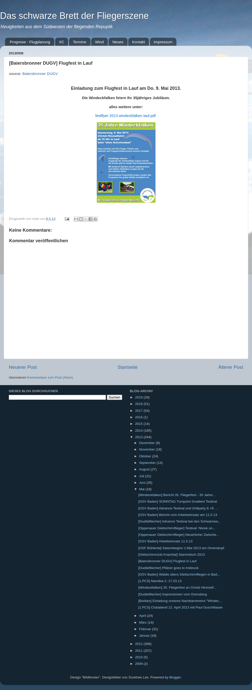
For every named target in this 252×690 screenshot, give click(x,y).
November (147, 449)
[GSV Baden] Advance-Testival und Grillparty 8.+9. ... (178, 508)
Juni (142, 482)
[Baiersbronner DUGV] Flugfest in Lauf (167, 561)
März (143, 622)
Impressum (163, 42)
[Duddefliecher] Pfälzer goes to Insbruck (168, 568)
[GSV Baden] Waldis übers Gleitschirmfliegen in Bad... (179, 574)
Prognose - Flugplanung (30, 42)
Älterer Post (230, 367)
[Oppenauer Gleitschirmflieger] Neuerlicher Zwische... (178, 535)
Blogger (175, 677)
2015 (139, 424)
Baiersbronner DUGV (40, 74)
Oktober (145, 456)
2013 (139, 437)
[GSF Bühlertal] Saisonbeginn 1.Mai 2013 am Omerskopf (181, 548)
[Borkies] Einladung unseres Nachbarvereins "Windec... (180, 601)
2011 (139, 651)
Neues (117, 42)
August (145, 469)
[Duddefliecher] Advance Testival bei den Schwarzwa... (179, 521)
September (148, 463)
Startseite (127, 367)
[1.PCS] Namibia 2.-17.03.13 (160, 581)
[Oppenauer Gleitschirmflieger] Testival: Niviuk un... (176, 528)
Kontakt (138, 42)
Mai (142, 489)
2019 (139, 397)
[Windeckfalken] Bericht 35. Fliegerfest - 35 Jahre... (176, 495)
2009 (139, 664)
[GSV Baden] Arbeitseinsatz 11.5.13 (165, 541)
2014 (139, 430)
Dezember (147, 443)
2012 (139, 644)
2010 (139, 657)
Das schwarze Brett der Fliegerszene (74, 16)
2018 (139, 404)
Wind (99, 42)
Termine (79, 42)
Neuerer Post (23, 367)
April (143, 616)
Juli (142, 476)
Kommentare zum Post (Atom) (50, 377)
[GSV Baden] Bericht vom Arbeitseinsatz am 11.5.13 (177, 515)
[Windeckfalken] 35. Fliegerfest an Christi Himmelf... (177, 587)
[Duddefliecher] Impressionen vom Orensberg (172, 594)
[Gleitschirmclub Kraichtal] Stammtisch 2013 (171, 554)
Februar (145, 629)
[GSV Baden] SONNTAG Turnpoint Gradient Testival (177, 501)
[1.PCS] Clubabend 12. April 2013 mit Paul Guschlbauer (180, 607)
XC (61, 42)
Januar (144, 635)
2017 (139, 411)
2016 (139, 417)
